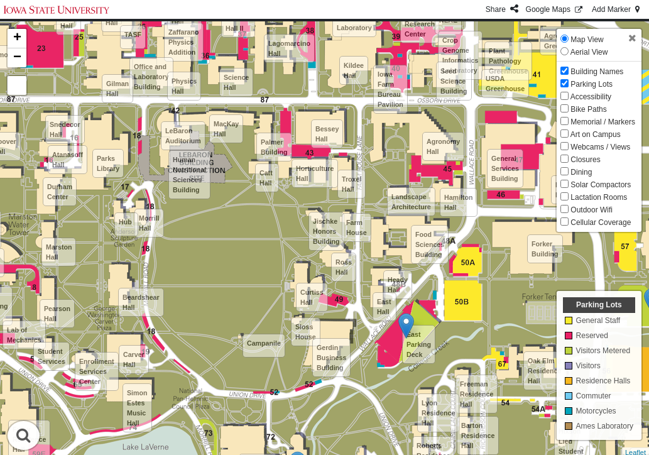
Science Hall (236, 82)
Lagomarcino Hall (289, 48)
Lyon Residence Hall (438, 413)
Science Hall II (238, 23)
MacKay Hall (226, 129)
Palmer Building (274, 147)
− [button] (17, 57)
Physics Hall (184, 86)
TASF (132, 34)
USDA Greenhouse (505, 83)
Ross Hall (343, 267)
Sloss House (305, 332)
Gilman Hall (117, 88)
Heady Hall (398, 284)
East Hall (384, 306)
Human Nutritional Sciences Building (189, 175)
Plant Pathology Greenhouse (508, 61)
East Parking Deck (418, 344)
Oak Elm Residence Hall (544, 371)
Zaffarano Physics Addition (183, 42)
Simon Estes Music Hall (137, 408)
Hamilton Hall (458, 202)
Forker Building (545, 249)
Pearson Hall (57, 313)
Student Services (51, 356)
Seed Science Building (453, 81)
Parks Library (108, 163)
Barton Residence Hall (477, 435)
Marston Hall (59, 252)
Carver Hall (134, 359)
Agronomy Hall (443, 146)
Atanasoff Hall (67, 159)
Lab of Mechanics (24, 335)
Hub (125, 222)
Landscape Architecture (411, 202)
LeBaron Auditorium (183, 136)
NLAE (448, 20)
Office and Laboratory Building (151, 76)
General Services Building (505, 168)
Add (616, 9)
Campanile (264, 343)
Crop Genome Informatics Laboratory (460, 55)
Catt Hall (266, 178)
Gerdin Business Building (331, 357)
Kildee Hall (354, 70)
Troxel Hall (351, 184)
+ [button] (17, 38)
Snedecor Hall (65, 129)
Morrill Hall (149, 223)
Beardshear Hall (141, 302)
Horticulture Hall (315, 173)
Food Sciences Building (429, 244)
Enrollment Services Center (96, 371)
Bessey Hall (327, 134)
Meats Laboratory (354, 22)
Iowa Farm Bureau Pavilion (390, 89)
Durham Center (59, 191)
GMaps (555, 9)
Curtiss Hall (312, 297)
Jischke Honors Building (326, 231)
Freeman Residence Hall (476, 394)
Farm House (356, 227)
